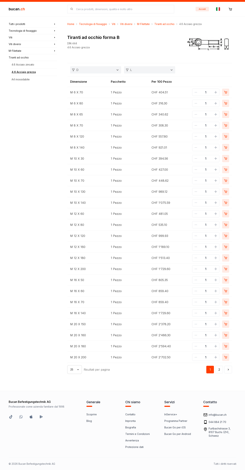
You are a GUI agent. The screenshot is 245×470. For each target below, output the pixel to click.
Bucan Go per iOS (175, 427)
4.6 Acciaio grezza (24, 71)
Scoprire (91, 414)
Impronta (130, 420)
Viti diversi (126, 24)
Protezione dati (134, 446)
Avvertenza (132, 440)
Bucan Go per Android (177, 433)
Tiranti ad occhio (164, 24)
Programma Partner (175, 420)
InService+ (170, 414)
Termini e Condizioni (137, 433)
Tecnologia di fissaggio (93, 24)
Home (70, 24)
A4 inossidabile (21, 79)
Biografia (130, 427)
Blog (89, 420)
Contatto (130, 414)
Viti (113, 24)
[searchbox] (123, 9)
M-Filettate (143, 24)
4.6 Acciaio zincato (23, 64)
